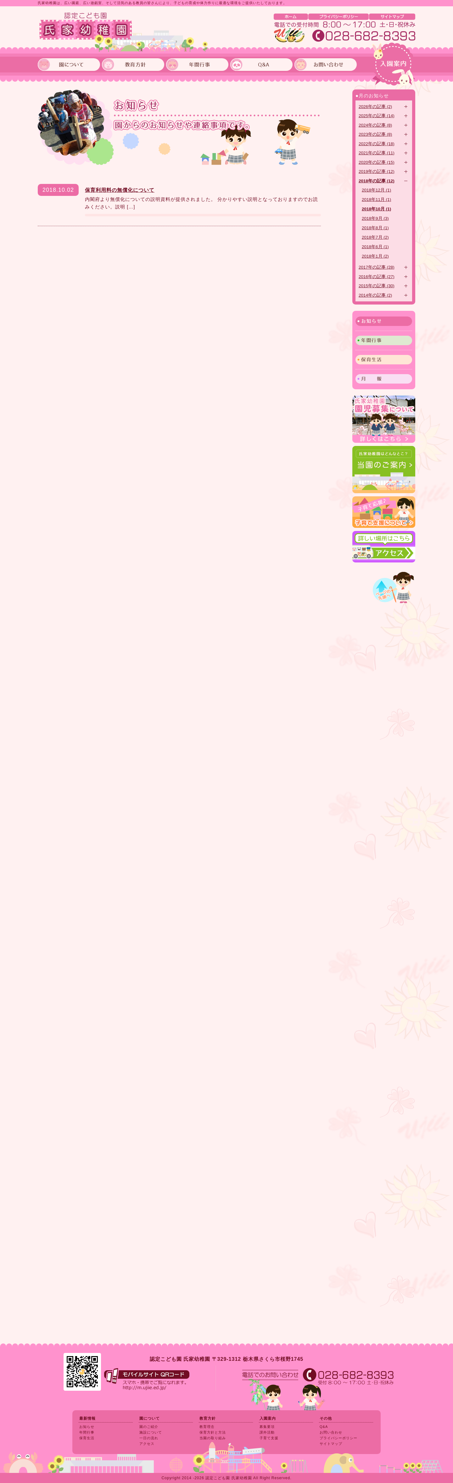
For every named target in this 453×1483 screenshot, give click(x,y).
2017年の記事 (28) (376, 267)
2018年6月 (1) (375, 246)
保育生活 (86, 1438)
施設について (150, 1432)
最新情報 (87, 1418)
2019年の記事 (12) (376, 171)
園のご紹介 (148, 1427)
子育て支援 (269, 1438)
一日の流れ (148, 1438)
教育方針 (207, 1418)
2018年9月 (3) (375, 218)
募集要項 (267, 1427)
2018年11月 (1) (376, 199)
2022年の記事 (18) (376, 143)
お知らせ (383, 321)
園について (149, 1418)
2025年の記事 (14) (376, 115)
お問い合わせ (331, 1432)
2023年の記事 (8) (375, 134)
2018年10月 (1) (376, 209)
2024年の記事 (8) (375, 125)
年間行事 (86, 1432)
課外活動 (267, 1432)
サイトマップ (331, 1444)
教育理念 (207, 1427)
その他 (326, 1418)
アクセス (146, 1444)
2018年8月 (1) (375, 227)
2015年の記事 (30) (376, 285)
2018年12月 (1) (376, 190)
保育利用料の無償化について (119, 190)
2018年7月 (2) (375, 237)
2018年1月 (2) (375, 256)
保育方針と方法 (212, 1432)
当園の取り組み (212, 1438)
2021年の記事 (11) (376, 153)
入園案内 (393, 64)
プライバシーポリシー (338, 1438)
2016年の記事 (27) (376, 276)
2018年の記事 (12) (376, 181)
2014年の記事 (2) (375, 295)
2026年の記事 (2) (375, 106)
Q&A (324, 1427)
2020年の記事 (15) (376, 162)
